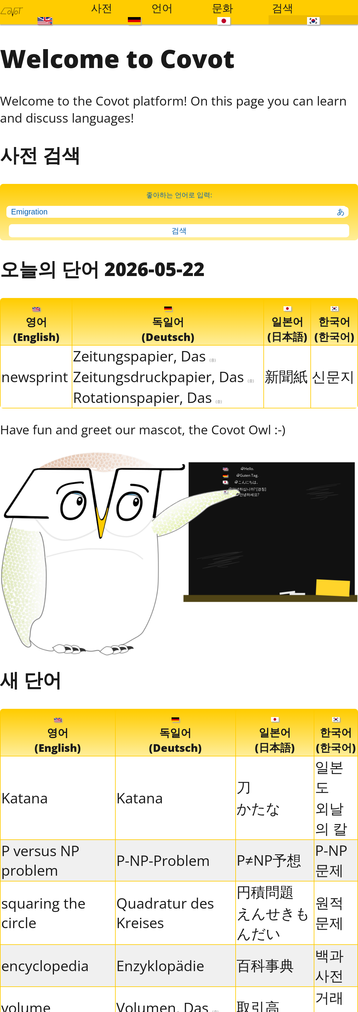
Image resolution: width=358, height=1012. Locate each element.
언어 (162, 7)
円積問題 (265, 892)
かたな (258, 808)
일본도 (329, 777)
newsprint (34, 376)
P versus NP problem (40, 860)
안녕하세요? (249, 494)
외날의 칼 (331, 818)
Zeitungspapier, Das (144, 356)
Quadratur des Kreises (165, 912)
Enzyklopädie (160, 965)
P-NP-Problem (163, 860)
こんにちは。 (249, 482)
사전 (101, 7)
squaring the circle (43, 912)
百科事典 (265, 965)
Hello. (249, 468)
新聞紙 (286, 376)
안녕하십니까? (249, 489)
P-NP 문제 (331, 860)
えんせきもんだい (273, 923)
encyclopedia (45, 965)
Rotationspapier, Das (147, 397)
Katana (24, 798)
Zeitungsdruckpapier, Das (163, 376)
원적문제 (329, 912)
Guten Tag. (249, 475)
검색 (282, 7)
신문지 (333, 376)
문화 (222, 7)
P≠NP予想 (269, 860)
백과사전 (329, 965)
